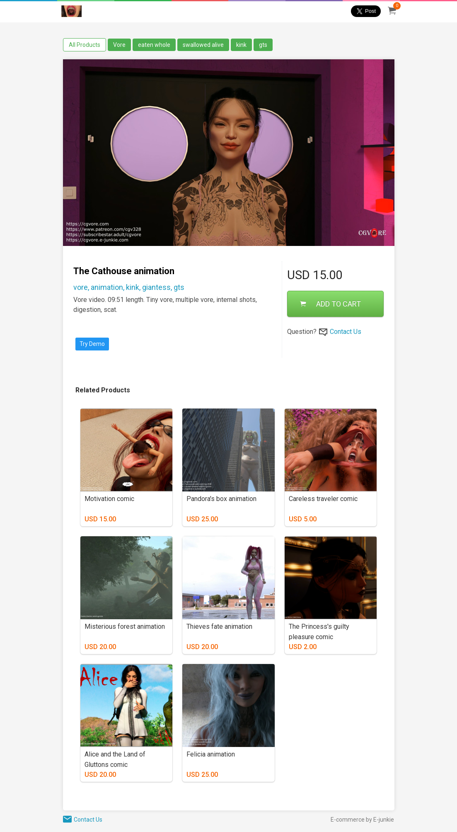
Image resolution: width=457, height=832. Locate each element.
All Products (84, 44)
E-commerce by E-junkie (362, 819)
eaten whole (154, 44)
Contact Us (345, 332)
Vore (119, 44)
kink (241, 44)
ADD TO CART (330, 303)
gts (263, 44)
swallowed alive (203, 44)
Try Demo (92, 344)
